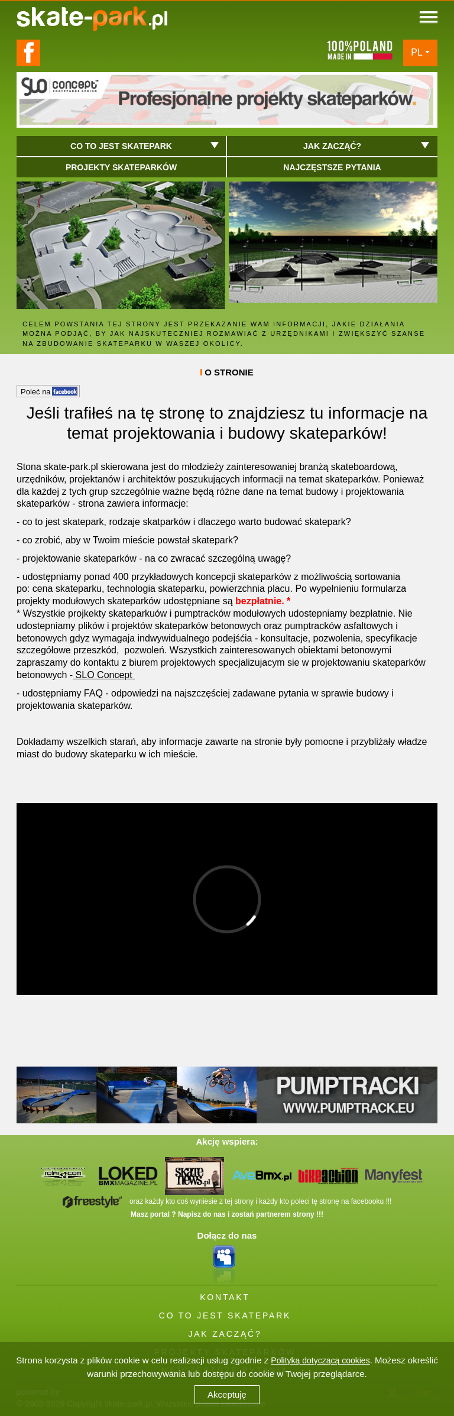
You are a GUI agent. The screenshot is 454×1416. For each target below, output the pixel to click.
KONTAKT (225, 1297)
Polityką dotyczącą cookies (320, 1360)
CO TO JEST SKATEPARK (225, 1315)
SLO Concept (104, 675)
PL (417, 52)
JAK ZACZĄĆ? (224, 1334)
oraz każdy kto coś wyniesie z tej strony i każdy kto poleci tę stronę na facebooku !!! (227, 1201)
